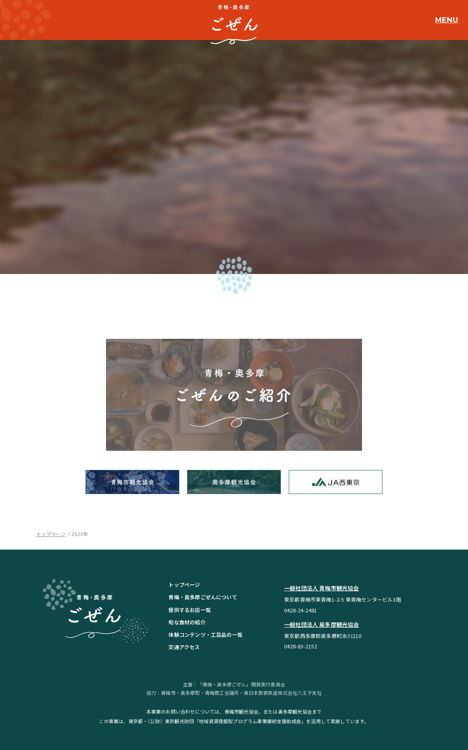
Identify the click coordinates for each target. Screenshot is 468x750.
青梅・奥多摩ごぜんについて (202, 597)
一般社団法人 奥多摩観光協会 (321, 624)
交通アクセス (184, 647)
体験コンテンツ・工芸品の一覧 (205, 634)
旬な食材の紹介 (186, 622)
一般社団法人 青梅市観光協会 (321, 588)
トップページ (51, 533)
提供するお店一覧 (189, 610)
